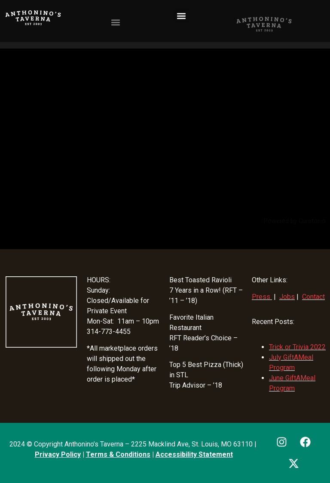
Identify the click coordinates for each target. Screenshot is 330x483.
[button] (181, 16)
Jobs (287, 297)
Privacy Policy (58, 454)
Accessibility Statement (194, 454)
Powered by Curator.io (295, 221)
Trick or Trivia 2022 (297, 347)
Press (261, 297)
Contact (313, 297)
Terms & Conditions (118, 454)
